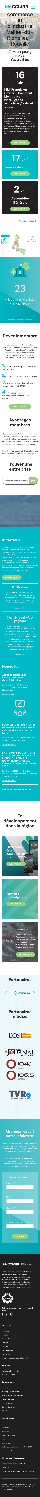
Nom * (9, 1197)
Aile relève (5, 1411)
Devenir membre (20, 406)
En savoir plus (20, 142)
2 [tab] (18, 320)
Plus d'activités (26, 220)
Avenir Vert (6, 1432)
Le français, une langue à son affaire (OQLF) (17, 1447)
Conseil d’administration (10, 1339)
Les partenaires (7, 1350)
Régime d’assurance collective (12, 1395)
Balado (4, 1439)
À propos (5, 1331)
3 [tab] (26, 320)
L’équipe (5, 1343)
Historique (5, 1335)
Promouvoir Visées (8, 1451)
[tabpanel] (20, 285)
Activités (6, 1365)
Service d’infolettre (8, 1403)
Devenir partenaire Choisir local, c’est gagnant (18, 1471)
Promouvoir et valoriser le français (14, 1424)
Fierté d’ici (5, 1468)
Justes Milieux (7, 1428)
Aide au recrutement (9, 1435)
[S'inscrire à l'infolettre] (20, 1236)
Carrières (5, 1346)
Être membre (8, 1382)
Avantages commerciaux (10, 1392)
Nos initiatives (8, 1418)
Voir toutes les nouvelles (15, 789)
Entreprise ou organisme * (18, 1222)
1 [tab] (9, 320)
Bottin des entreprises (10, 1388)
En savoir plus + (9, 694)
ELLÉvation (6, 1443)
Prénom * (10, 1183)
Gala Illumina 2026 (8, 1375)
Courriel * (10, 1208)
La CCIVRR (6, 1325)
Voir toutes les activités (10, 1371)
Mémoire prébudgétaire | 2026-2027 (15, 1358)
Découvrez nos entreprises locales (14, 1464)
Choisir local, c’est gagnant (13, 1458)
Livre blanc (6, 1354)
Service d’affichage (8, 1407)
